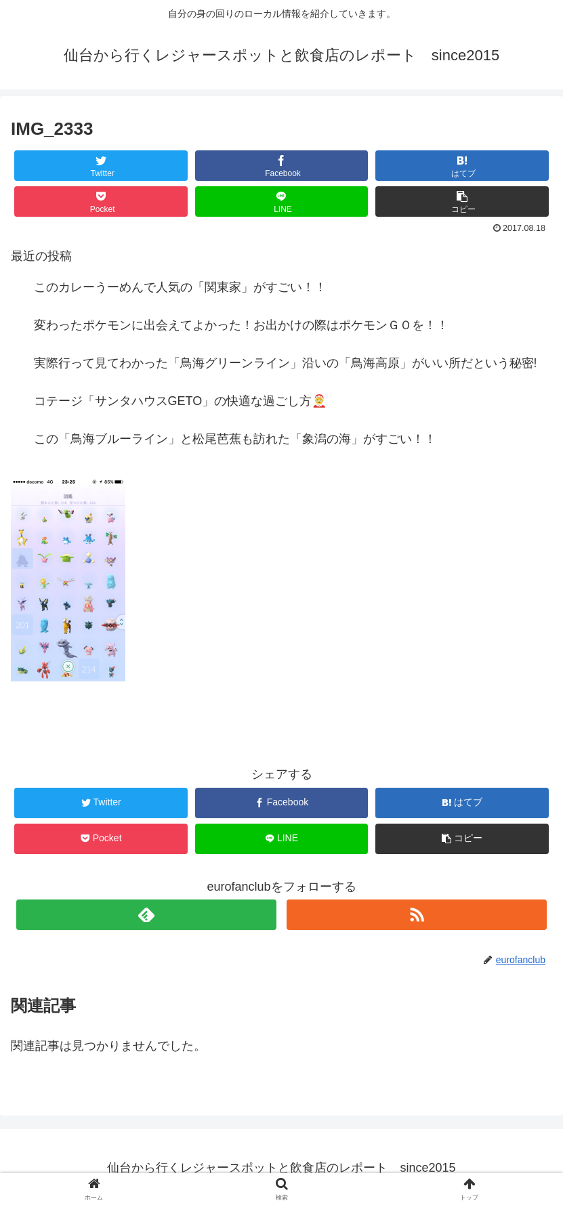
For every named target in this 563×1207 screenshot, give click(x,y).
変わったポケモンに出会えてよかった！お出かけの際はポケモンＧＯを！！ (241, 325)
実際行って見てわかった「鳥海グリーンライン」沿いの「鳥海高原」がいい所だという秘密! (285, 363)
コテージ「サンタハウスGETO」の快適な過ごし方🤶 (180, 401)
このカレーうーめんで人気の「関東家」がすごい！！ (180, 287)
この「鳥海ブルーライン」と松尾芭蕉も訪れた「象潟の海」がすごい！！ (235, 439)
